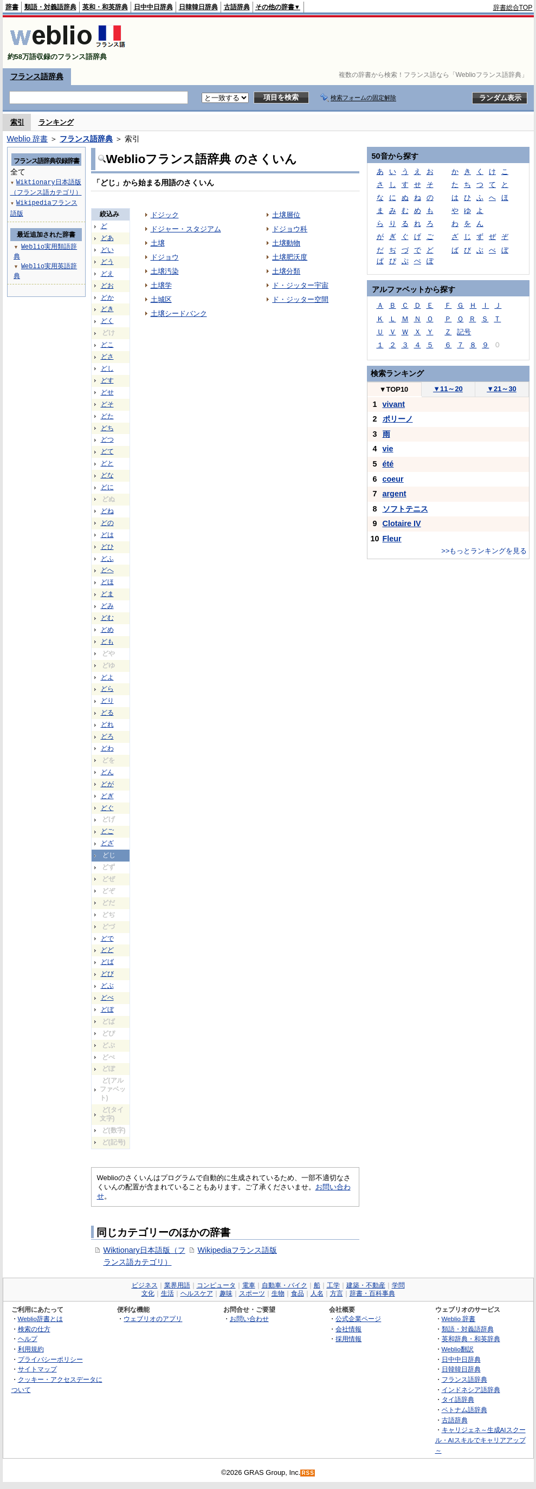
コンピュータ (216, 1285)
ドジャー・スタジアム (186, 229)
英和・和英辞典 (105, 7)
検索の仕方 (34, 1328)
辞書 (11, 7)
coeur (393, 479)
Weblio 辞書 (27, 138)
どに (107, 487)
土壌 (158, 243)
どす (107, 380)
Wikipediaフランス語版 (237, 1250)
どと (107, 463)
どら (107, 688)
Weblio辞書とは (40, 1318)
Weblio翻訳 (458, 1348)
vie (388, 448)
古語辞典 (237, 7)
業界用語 (177, 1285)
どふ (107, 558)
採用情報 (348, 1338)
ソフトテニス (405, 508)
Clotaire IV (402, 523)
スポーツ (252, 1293)
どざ (107, 843)
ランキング (56, 122)
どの (107, 523)
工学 (333, 1285)
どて (107, 451)
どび (107, 973)
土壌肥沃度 (289, 257)
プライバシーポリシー (50, 1359)
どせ (107, 392)
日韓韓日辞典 (198, 7)
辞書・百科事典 (372, 1293)
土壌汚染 (165, 271)
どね (107, 511)
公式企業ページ (358, 1318)
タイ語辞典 (458, 1399)
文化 (147, 1293)
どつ (107, 439)
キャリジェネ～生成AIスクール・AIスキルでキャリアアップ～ (480, 1439)
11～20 (448, 389)
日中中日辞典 (153, 7)
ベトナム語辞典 (464, 1409)
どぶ (107, 985)
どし (107, 368)
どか (107, 297)
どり (107, 700)
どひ (107, 547)
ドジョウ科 (289, 229)
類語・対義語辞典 (50, 7)
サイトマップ (37, 1369)
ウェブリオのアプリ (153, 1318)
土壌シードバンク (179, 313)
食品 (297, 1293)
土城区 (161, 299)
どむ (107, 618)
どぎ (107, 796)
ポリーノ (398, 419)
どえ (107, 273)
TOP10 (394, 389)
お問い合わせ (249, 1318)
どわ (107, 748)
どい (107, 250)
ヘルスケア (196, 1293)
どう (107, 262)
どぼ (107, 1009)
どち (107, 428)
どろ (107, 736)
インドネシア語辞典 (471, 1389)
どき (107, 309)
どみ (107, 606)
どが (107, 784)
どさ (107, 356)
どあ (107, 238)
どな (107, 475)
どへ (107, 570)
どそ (107, 404)
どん (107, 772)
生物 (278, 1293)
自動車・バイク (284, 1285)
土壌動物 (286, 243)
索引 (17, 122)
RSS (307, 1473)
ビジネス (145, 1285)
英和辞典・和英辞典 (471, 1338)
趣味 (226, 1293)
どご (107, 831)
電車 (248, 1285)
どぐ (107, 808)
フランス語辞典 (36, 76)
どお (107, 285)
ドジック (165, 215)
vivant (394, 404)
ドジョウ (165, 257)
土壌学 (161, 285)
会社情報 (348, 1328)
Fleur (392, 538)
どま (107, 594)
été (388, 463)
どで (107, 938)
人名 (317, 1293)
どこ (107, 344)
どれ (107, 724)
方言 (336, 1293)
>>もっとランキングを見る (484, 551)
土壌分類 (286, 271)
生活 (167, 1293)
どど (107, 950)
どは (107, 535)
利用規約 (31, 1348)
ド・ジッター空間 (300, 299)
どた (107, 416)
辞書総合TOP (513, 7)
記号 (464, 332)
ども (107, 641)
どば (107, 962)
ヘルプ (27, 1338)
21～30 (501, 389)
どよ (107, 677)
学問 (398, 1285)
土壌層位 (286, 215)
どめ (107, 629)
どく (107, 321)
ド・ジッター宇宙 (300, 285)
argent (394, 493)
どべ (107, 997)
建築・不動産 (365, 1285)
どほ (107, 582)
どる (107, 712)
